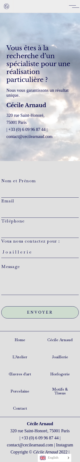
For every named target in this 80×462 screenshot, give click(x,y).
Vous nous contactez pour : (40, 250)
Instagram (64, 445)
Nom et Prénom (40, 188)
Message (40, 279)
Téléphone (40, 228)
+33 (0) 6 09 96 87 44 (27, 129)
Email (40, 208)
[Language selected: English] (54, 458)
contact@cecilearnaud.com (30, 445)
